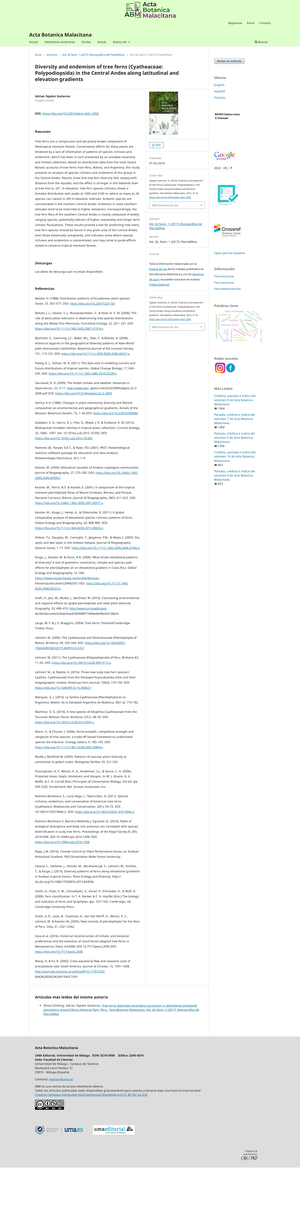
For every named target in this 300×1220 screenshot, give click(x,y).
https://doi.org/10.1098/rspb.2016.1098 (62, 894)
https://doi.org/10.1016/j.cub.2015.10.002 (63, 491)
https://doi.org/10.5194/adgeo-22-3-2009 (83, 446)
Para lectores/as (224, 276)
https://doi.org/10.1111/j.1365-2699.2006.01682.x (106, 600)
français (219, 97)
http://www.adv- (78, 440)
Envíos (86, 42)
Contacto (265, 23)
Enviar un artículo (229, 61)
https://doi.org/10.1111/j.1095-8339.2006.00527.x (95, 406)
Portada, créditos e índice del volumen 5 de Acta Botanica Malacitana (234, 437)
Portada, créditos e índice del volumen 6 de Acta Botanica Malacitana (234, 475)
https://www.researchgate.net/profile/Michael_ (67, 630)
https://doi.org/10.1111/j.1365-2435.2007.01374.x (69, 381)
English (219, 85)
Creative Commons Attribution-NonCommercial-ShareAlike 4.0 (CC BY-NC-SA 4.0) (91, 1147)
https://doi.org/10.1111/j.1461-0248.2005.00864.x (69, 800)
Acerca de (120, 42)
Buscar (261, 42)
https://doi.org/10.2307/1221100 (92, 356)
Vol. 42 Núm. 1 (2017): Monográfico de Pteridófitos (93, 55)
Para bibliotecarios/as (227, 289)
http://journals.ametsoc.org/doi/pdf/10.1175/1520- (70, 1024)
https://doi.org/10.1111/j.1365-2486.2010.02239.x (83, 426)
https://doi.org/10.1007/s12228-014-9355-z (64, 775)
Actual (33, 42)
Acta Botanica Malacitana (60, 34)
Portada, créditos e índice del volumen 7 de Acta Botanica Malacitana (234, 419)
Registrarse (235, 23)
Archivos (52, 55)
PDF (158, 145)
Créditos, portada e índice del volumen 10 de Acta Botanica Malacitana (235, 456)
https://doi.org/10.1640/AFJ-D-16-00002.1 (63, 740)
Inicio (38, 55)
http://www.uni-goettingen (88, 661)
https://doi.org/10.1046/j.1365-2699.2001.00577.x (69, 555)
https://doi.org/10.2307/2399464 (115, 465)
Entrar (251, 23)
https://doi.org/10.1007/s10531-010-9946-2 (104, 864)
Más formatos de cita (165, 205)
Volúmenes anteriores (60, 42)
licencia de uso (158, 269)
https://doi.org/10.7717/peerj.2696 (59, 1004)
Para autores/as (224, 282)
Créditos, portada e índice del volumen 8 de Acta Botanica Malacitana (235, 400)
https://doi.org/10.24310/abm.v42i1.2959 (70, 113)
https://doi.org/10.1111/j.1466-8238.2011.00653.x (69, 580)
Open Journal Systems (229, 253)
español (219, 91)
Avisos (102, 42)
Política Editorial (159, 284)
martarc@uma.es (61, 1132)
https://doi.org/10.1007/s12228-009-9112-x (81, 715)
